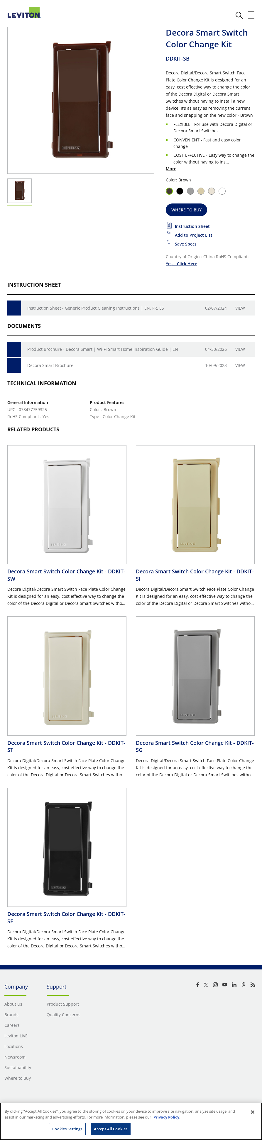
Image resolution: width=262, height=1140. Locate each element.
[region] (131, 1121)
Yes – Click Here (181, 263)
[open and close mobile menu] (251, 15)
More (171, 168)
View (240, 308)
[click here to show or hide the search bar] (239, 15)
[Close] (252, 1112)
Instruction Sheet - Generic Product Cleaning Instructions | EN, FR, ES (95, 308)
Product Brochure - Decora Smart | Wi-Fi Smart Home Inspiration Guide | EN (102, 349)
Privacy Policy (166, 1117)
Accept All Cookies (110, 1128)
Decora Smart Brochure (50, 365)
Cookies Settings (67, 1128)
